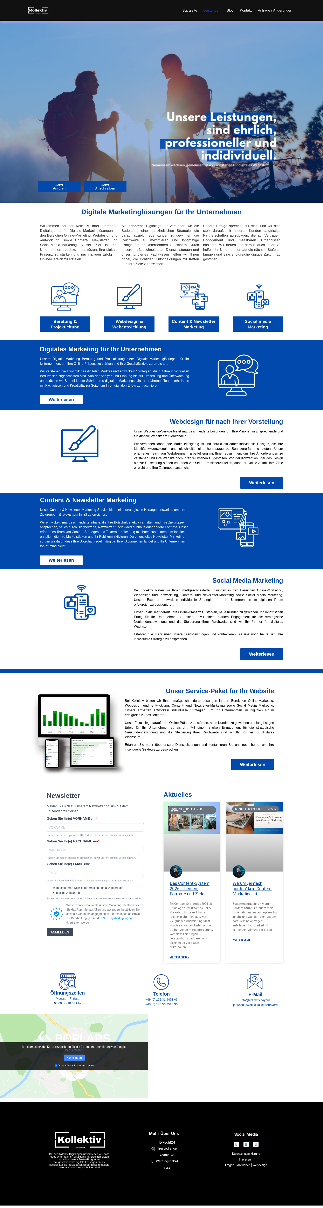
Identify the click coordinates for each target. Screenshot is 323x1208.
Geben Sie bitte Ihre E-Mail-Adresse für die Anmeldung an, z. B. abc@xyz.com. (90, 883)
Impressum (246, 1162)
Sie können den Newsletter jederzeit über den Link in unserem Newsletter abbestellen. (94, 901)
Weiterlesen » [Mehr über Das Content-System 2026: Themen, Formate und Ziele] (179, 959)
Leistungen (211, 10)
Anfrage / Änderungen (275, 10)
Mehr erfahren (74, 1052)
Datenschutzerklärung (246, 1157)
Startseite (189, 10)
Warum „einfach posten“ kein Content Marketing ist (252, 891)
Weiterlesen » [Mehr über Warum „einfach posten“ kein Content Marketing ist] (242, 942)
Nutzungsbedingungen (117, 920)
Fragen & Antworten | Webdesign (246, 1167)
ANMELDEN (59, 935)
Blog (230, 10)
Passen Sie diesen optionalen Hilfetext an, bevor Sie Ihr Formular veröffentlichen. (91, 837)
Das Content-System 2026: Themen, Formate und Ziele (189, 891)
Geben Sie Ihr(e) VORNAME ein (71, 821)
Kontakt (246, 10)
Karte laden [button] (74, 1060)
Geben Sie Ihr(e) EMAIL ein (68, 866)
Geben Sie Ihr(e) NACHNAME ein (72, 844)
